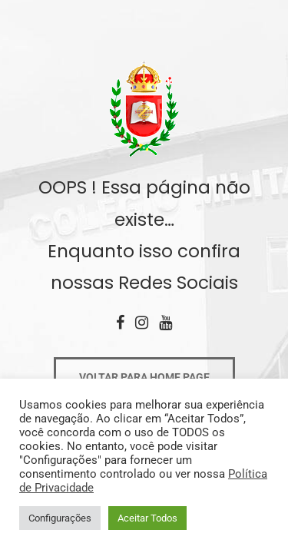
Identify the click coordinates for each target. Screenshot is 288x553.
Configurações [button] (59, 518)
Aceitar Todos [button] (147, 518)
